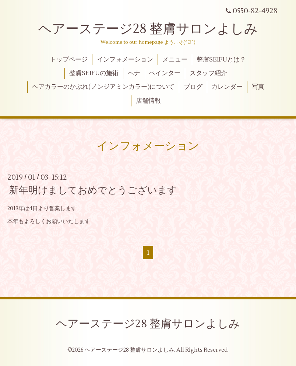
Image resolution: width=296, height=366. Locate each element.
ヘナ (134, 73)
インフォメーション (125, 60)
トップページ (69, 60)
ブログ (193, 87)
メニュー (174, 60)
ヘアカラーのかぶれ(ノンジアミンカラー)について (103, 87)
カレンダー (227, 87)
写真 (258, 87)
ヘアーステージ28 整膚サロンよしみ (148, 29)
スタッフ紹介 (208, 73)
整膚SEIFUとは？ (221, 60)
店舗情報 (148, 101)
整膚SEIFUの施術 (94, 73)
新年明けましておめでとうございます (93, 190)
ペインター (164, 73)
